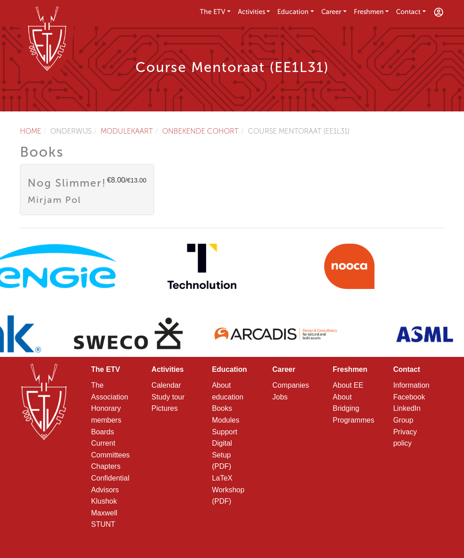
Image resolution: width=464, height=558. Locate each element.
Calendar (166, 385)
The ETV (212, 12)
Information (411, 385)
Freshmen (369, 12)
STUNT (103, 524)
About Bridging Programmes (353, 408)
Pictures (164, 408)
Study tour (167, 397)
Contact (408, 12)
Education (293, 12)
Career (331, 12)
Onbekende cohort (200, 131)
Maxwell (104, 513)
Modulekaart (127, 131)
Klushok (104, 501)
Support (224, 432)
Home (30, 131)
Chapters (106, 466)
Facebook (409, 397)
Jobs (280, 397)
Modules (225, 420)
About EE (348, 385)
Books (222, 408)
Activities (251, 12)
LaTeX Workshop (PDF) (228, 489)
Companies (290, 385)
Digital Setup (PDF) (222, 454)
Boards (102, 432)
